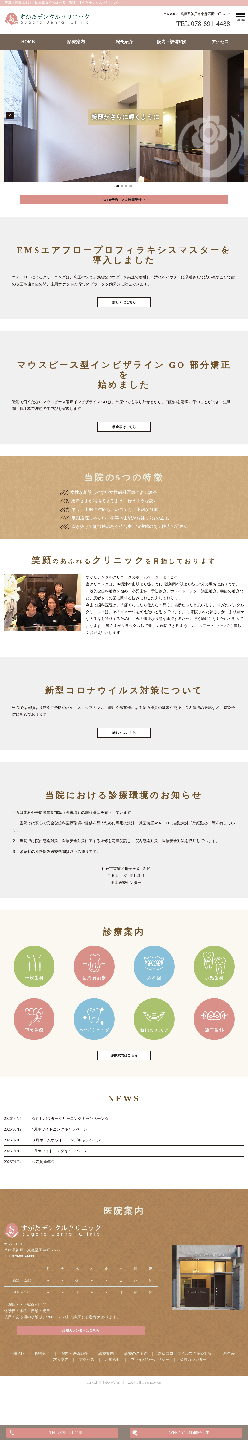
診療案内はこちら (124, 1081)
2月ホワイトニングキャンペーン (59, 1177)
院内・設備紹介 (172, 41)
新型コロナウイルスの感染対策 (185, 1383)
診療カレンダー (193, 1389)
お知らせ (112, 1389)
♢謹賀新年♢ (43, 1188)
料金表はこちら (124, 441)
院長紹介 (124, 41)
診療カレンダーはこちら (81, 1359)
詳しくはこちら (124, 310)
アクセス (220, 41)
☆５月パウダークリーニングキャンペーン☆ (70, 1145)
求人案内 (60, 1389)
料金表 (229, 1383)
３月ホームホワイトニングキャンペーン (66, 1167)
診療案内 (76, 41)
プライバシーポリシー (150, 1389)
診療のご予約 (135, 1383)
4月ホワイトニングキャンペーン (59, 1156)
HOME (28, 41)
